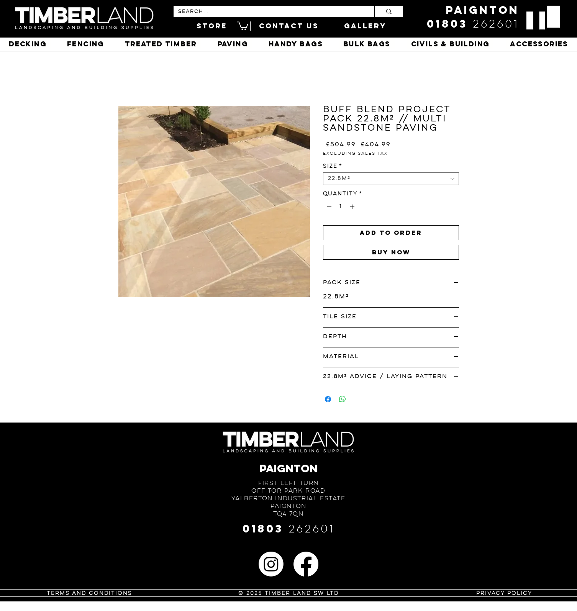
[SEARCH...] (268, 12)
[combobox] (391, 178)
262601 (496, 24)
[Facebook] (305, 564)
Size (333, 166)
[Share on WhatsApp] (342, 399)
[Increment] (353, 206)
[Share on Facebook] (328, 399)
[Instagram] (271, 564)
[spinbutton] (341, 206)
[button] (242, 25)
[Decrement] (328, 206)
